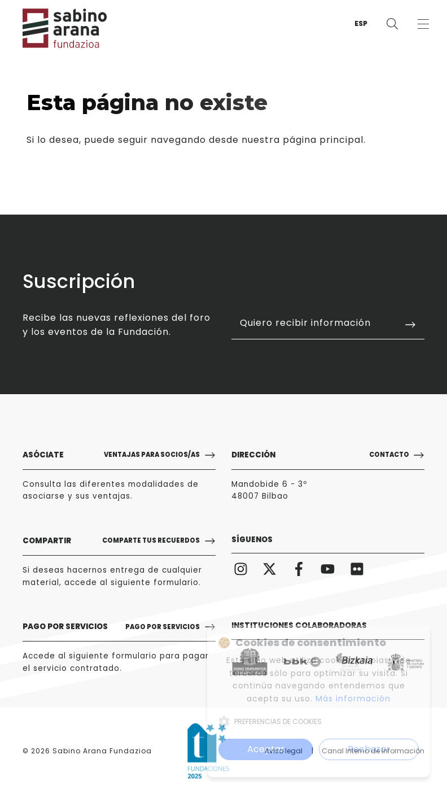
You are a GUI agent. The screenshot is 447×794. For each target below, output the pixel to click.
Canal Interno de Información (373, 751)
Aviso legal (284, 751)
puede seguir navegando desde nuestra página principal (223, 139)
